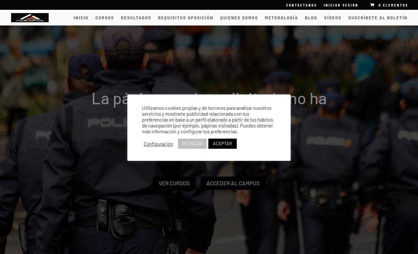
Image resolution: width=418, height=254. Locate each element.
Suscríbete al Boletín (378, 17)
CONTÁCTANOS (301, 5)
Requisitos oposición (185, 17)
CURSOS (104, 17)
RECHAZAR (192, 143)
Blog (311, 17)
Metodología (281, 17)
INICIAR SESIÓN (341, 5)
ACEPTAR (222, 143)
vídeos (333, 17)
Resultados (136, 17)
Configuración (158, 144)
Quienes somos (239, 17)
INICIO (81, 17)
